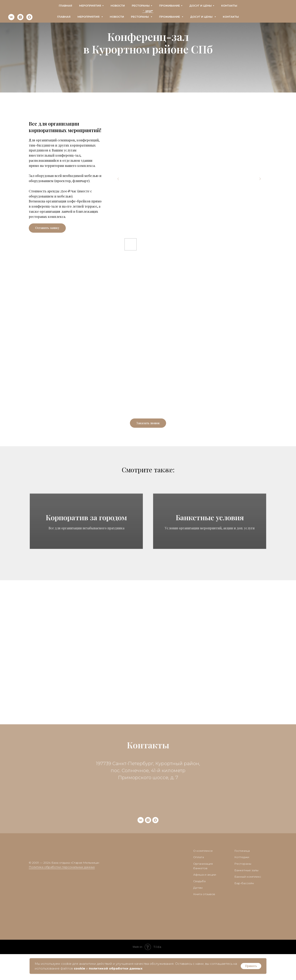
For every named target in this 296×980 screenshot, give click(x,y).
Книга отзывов (204, 920)
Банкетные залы (246, 896)
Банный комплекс (247, 902)
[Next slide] (260, 179)
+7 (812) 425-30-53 (206, 4)
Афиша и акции (204, 900)
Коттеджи (241, 883)
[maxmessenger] (29, 19)
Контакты (231, 16)
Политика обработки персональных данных (62, 893)
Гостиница (242, 876)
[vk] (11, 19)
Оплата (198, 883)
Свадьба (199, 907)
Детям (197, 913)
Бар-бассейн (244, 909)
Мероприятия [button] (88, 16)
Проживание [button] (170, 16)
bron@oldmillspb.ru (25, 8)
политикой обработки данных (115, 968)
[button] (47, 228)
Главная (64, 16)
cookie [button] (79, 968)
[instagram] (20, 19)
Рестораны (242, 889)
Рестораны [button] (140, 16)
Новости (117, 16)
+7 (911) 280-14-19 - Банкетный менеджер (211, 8)
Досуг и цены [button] (201, 16)
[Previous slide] (118, 179)
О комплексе (203, 876)
